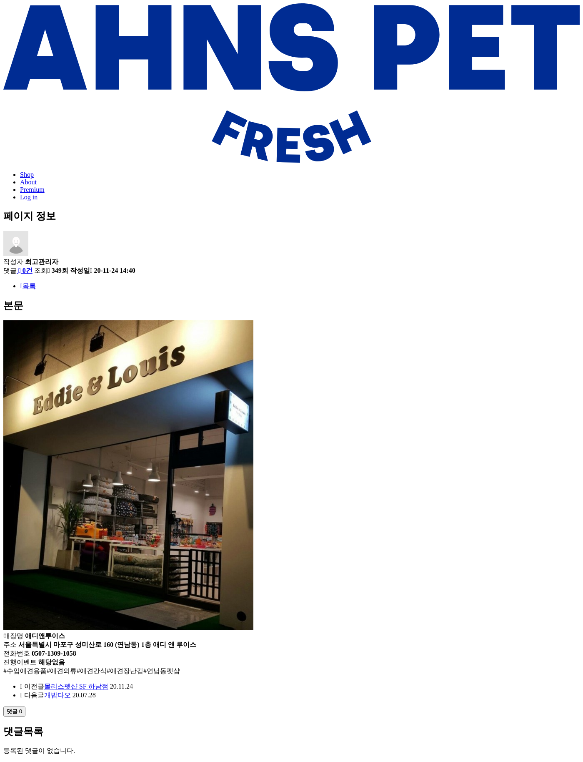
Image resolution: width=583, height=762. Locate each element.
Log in (29, 197)
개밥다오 (57, 695)
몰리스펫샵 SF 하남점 (76, 686)
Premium (32, 189)
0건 (25, 270)
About (28, 182)
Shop (27, 174)
